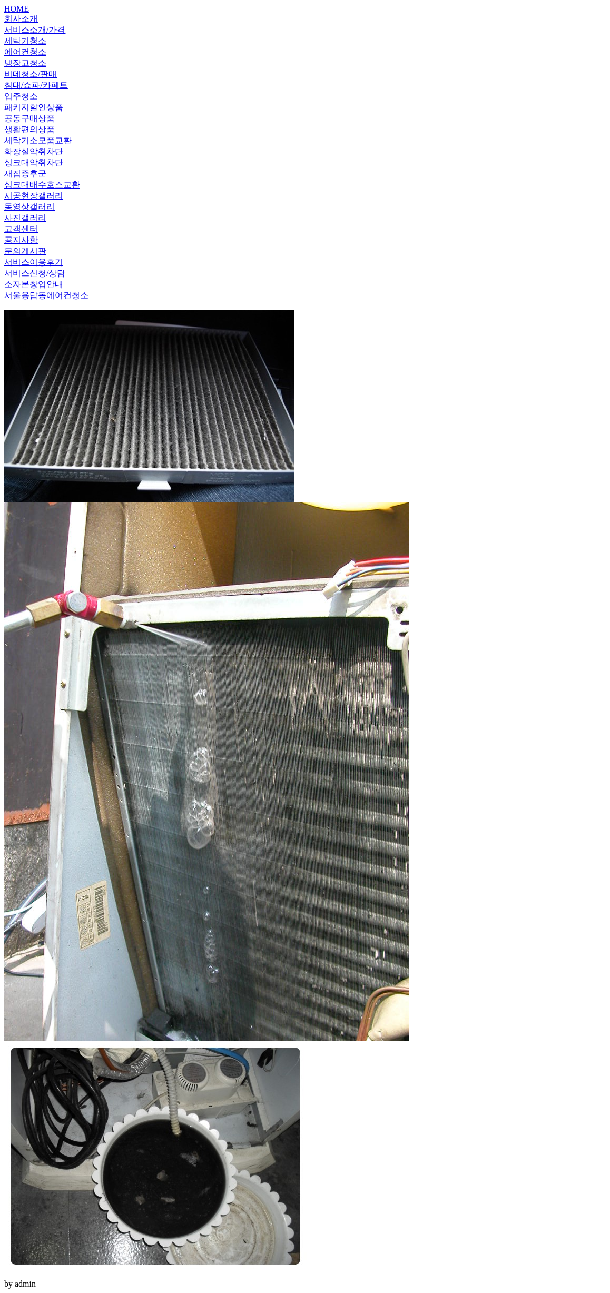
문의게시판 (25, 250)
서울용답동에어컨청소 (46, 295)
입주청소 (21, 96)
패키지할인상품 (33, 107)
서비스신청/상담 (34, 273)
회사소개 (21, 18)
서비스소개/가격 (34, 29)
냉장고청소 (25, 62)
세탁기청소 (25, 40)
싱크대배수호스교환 (42, 184)
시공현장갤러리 (33, 195)
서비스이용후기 (33, 262)
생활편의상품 (29, 129)
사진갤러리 (25, 217)
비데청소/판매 (30, 74)
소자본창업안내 (33, 284)
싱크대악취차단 (33, 162)
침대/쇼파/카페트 (36, 85)
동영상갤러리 (29, 206)
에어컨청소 (25, 51)
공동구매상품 (29, 118)
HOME (16, 8)
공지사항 (21, 239)
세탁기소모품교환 (38, 140)
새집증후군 (25, 173)
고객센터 (21, 228)
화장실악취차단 (33, 151)
